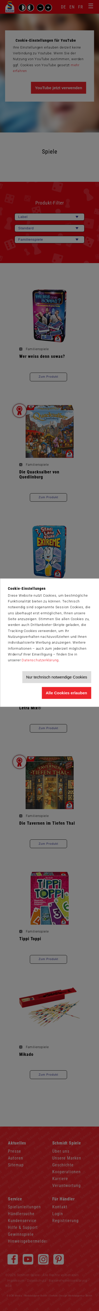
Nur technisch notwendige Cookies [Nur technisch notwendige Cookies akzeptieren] (56, 677)
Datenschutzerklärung (40, 660)
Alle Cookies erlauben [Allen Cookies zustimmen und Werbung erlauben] (66, 693)
